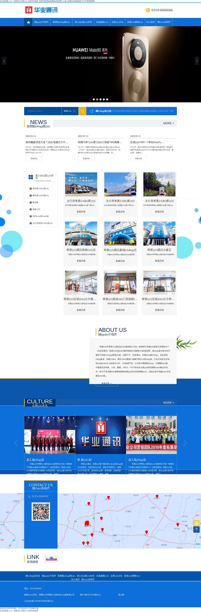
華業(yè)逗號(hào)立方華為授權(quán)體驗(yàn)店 (159, 299)
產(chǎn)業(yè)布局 (83, 22)
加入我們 (150, 22)
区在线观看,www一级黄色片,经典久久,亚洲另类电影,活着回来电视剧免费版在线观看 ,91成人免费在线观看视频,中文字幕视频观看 (47, 1)
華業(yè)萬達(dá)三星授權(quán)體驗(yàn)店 (120, 299)
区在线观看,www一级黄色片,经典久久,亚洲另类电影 (19, 611)
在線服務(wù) (102, 22)
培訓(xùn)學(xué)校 (40, 216)
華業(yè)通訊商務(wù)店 (81, 249)
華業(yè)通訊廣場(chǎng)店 (120, 250)
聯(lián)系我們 (164, 22)
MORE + (168, 123)
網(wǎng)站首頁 (33, 576)
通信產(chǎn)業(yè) (40, 189)
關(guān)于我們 (41, 22)
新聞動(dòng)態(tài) (61, 22)
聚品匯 (35, 202)
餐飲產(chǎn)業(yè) (40, 195)
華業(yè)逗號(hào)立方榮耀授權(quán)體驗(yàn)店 (81, 299)
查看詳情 (81, 212)
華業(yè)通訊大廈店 (159, 249)
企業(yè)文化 (117, 22)
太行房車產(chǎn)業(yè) (42, 223)
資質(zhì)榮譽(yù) (135, 22)
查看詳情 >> (106, 383)
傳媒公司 (36, 209)
